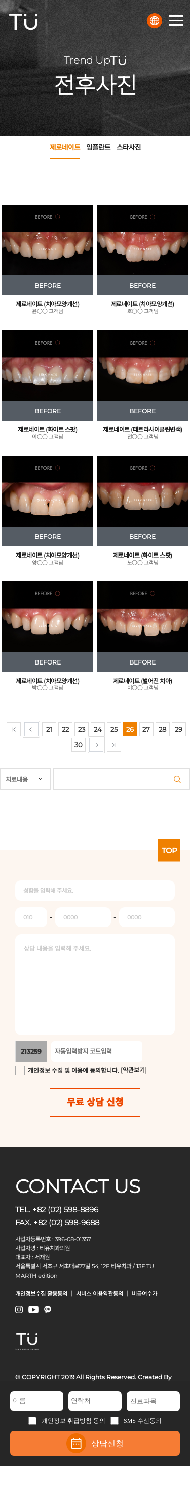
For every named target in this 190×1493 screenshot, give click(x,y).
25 (114, 729)
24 (98, 729)
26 (130, 729)
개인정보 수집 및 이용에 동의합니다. (73, 1070)
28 (162, 729)
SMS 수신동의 (136, 1421)
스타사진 (129, 147)
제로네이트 (65, 151)
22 (65, 729)
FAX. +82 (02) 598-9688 (57, 1222)
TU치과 (23, 21)
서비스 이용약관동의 (99, 1293)
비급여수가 (144, 1293)
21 (49, 729)
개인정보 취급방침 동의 (66, 1421)
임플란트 (98, 147)
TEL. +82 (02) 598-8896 (56, 1209)
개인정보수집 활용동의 (41, 1293)
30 (78, 745)
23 (81, 729)
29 (178, 729)
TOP (169, 850)
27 (146, 729)
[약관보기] (134, 1070)
